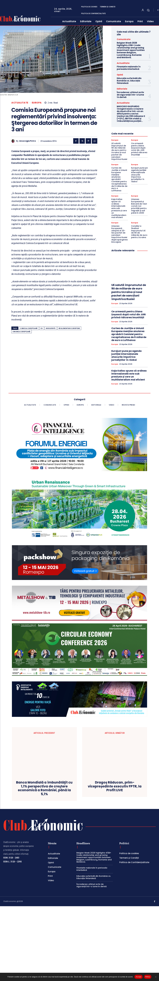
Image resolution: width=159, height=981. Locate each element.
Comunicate (123, 39)
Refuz (147, 977)
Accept (138, 977)
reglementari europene (69, 328)
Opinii (120, 75)
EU (42, 328)
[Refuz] (155, 976)
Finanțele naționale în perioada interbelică (128, 67)
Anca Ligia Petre (27, 141)
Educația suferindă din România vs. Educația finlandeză (129, 81)
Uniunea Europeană (21, 332)
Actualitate (19, 103)
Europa (37, 103)
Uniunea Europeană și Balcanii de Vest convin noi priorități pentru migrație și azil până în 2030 (139, 206)
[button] (148, 10)
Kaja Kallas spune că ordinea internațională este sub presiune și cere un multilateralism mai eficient (119, 208)
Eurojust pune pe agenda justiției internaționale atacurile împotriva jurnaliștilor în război (139, 174)
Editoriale (122, 89)
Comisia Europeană (29, 328)
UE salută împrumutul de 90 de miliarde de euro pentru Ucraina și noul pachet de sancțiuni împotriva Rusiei (119, 151)
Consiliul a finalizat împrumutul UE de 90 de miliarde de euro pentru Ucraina (139, 232)
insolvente (51, 328)
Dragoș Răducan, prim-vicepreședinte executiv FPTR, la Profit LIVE (115, 857)
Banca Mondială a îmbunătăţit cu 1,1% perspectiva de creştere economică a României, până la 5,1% (44, 863)
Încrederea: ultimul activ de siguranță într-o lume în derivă (130, 95)
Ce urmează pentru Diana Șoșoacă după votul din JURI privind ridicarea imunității (139, 149)
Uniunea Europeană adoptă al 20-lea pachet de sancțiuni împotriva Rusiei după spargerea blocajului (119, 234)
